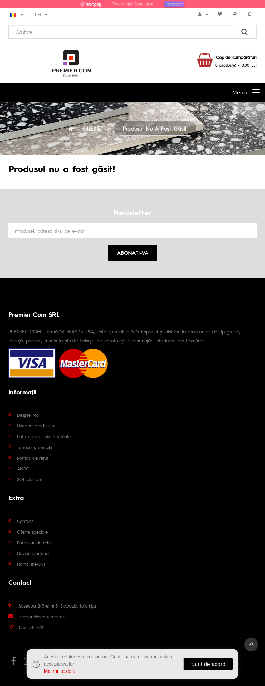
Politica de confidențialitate (44, 436)
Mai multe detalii (61, 671)
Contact (25, 521)
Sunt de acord (208, 664)
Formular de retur (34, 542)
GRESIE (91, 128)
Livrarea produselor (36, 426)
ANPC (23, 468)
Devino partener (33, 553)
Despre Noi (28, 415)
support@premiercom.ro (42, 616)
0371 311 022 (31, 627)
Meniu (239, 92)
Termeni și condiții (34, 447)
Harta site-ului (31, 564)
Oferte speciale (32, 532)
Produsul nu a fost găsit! (155, 128)
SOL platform (30, 479)
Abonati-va (132, 252)
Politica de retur (33, 458)
